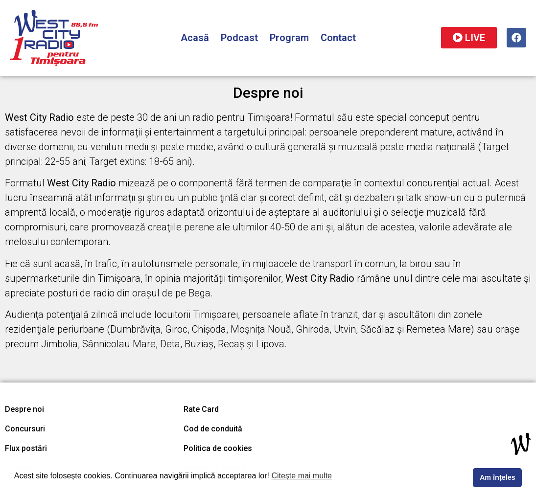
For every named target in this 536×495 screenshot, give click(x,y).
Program (289, 38)
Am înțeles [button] (497, 477)
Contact (338, 38)
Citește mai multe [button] (301, 476)
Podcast (239, 38)
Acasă (195, 38)
